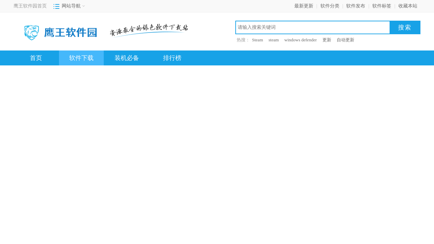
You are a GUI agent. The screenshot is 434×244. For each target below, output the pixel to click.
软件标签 (381, 5)
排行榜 (172, 58)
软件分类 (329, 5)
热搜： (243, 39)
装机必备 (127, 58)
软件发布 (355, 5)
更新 (326, 39)
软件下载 (81, 58)
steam (274, 39)
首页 (36, 58)
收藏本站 (407, 5)
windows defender (300, 39)
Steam (257, 39)
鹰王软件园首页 (30, 5)
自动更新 (345, 39)
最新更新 (303, 5)
